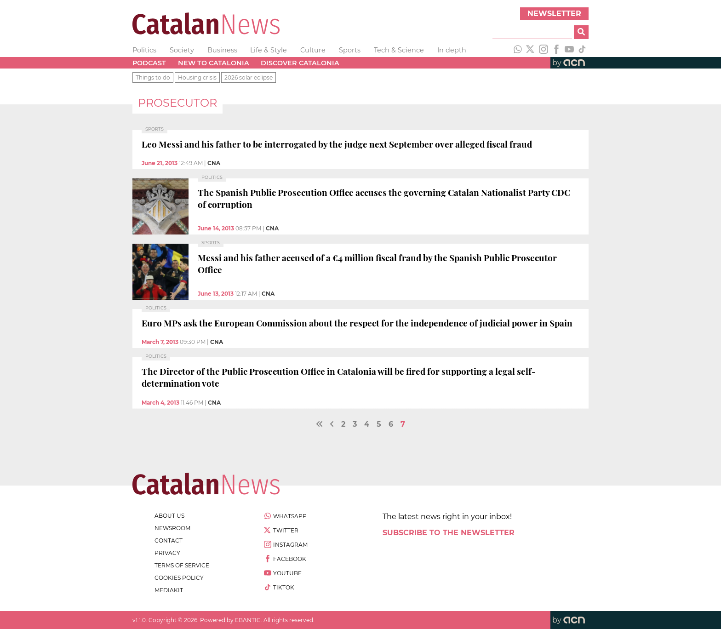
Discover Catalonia (300, 63)
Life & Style (268, 50)
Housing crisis (197, 77)
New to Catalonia (213, 63)
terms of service (181, 565)
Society (182, 50)
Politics (144, 50)
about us (169, 515)
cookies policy (179, 577)
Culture (313, 50)
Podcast (149, 63)
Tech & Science (399, 50)
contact (168, 540)
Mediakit (168, 590)
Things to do (153, 77)
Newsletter (554, 13)
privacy (167, 552)
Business (222, 50)
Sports (349, 50)
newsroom (172, 528)
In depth (451, 50)
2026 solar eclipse (248, 77)
